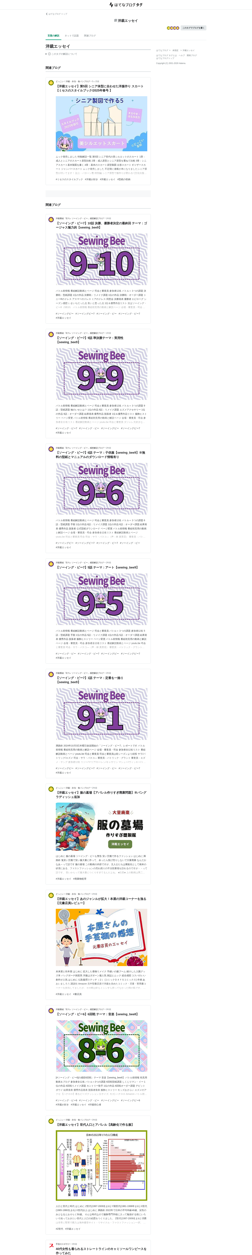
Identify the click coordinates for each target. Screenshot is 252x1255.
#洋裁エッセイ (107, 179)
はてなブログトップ (165, 58)
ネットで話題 (72, 35)
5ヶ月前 (95, 81)
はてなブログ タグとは (166, 55)
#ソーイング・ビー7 (129, 313)
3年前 (108, 1009)
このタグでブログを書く (193, 28)
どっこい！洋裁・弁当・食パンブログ (73, 81)
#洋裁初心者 (94, 1104)
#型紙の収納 (123, 179)
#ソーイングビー (65, 313)
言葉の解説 (53, 35)
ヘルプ (182, 55)
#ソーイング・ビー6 (66, 1100)
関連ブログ (90, 35)
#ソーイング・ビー (107, 313)
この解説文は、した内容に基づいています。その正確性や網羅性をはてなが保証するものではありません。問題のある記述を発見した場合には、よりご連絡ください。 (61, 54)
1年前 (108, 218)
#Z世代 (59, 1228)
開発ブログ (192, 55)
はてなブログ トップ (56, 14)
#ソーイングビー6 (130, 1100)
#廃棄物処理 (79, 878)
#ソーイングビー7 (85, 313)
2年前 (108, 448)
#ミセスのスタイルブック (69, 179)
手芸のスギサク (63, 1244)
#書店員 (77, 994)
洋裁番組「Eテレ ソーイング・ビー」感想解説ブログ (80, 218)
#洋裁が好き (91, 179)
